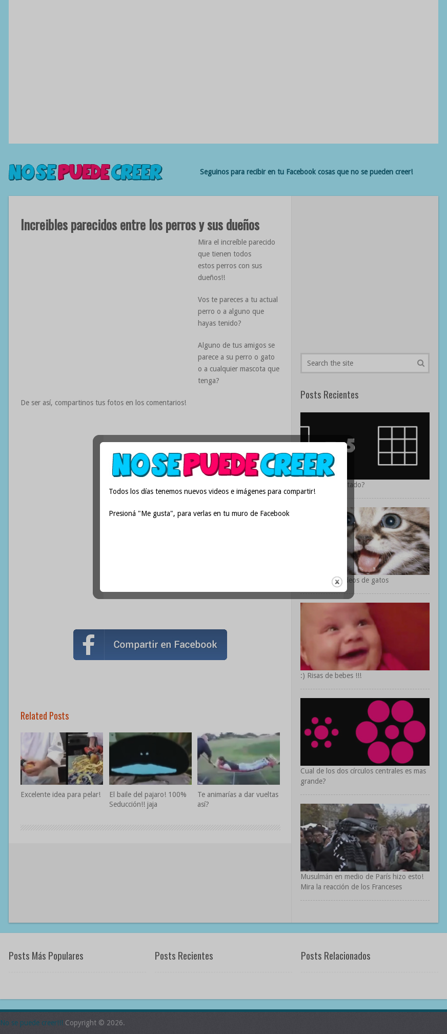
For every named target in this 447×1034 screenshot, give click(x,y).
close (337, 554)
